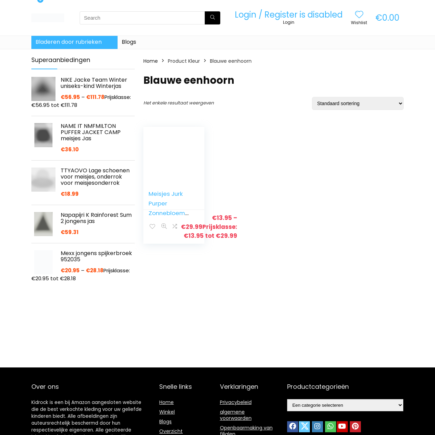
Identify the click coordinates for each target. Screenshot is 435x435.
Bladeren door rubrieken (69, 42)
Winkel (167, 411)
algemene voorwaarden (236, 415)
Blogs (129, 42)
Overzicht (171, 431)
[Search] (212, 17)
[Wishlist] (359, 15)
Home (150, 61)
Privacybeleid (236, 402)
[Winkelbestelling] (358, 103)
